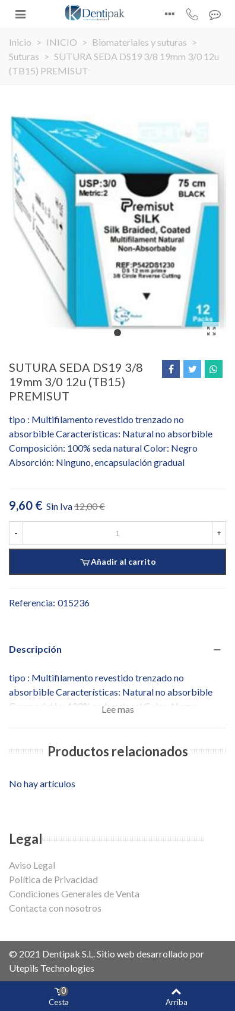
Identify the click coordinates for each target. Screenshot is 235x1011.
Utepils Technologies (51, 968)
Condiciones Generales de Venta (74, 893)
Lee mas (117, 709)
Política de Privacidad (53, 879)
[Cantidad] (117, 533)
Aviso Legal (32, 865)
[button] (117, 332)
